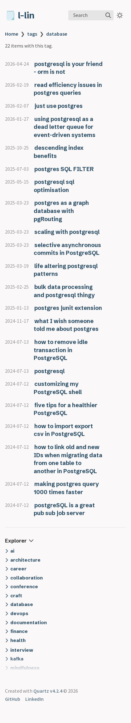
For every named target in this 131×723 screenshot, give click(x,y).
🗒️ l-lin (20, 15)
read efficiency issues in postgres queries (68, 89)
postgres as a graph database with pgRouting (61, 210)
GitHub (12, 699)
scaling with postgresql (66, 231)
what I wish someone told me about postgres (66, 325)
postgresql (49, 371)
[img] (108, 15)
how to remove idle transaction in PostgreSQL (61, 350)
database (56, 34)
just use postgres (58, 105)
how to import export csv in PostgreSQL (63, 430)
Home (11, 34)
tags (32, 34)
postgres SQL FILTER (64, 169)
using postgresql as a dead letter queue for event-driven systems (64, 127)
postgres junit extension (68, 307)
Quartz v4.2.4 (47, 691)
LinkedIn (34, 699)
